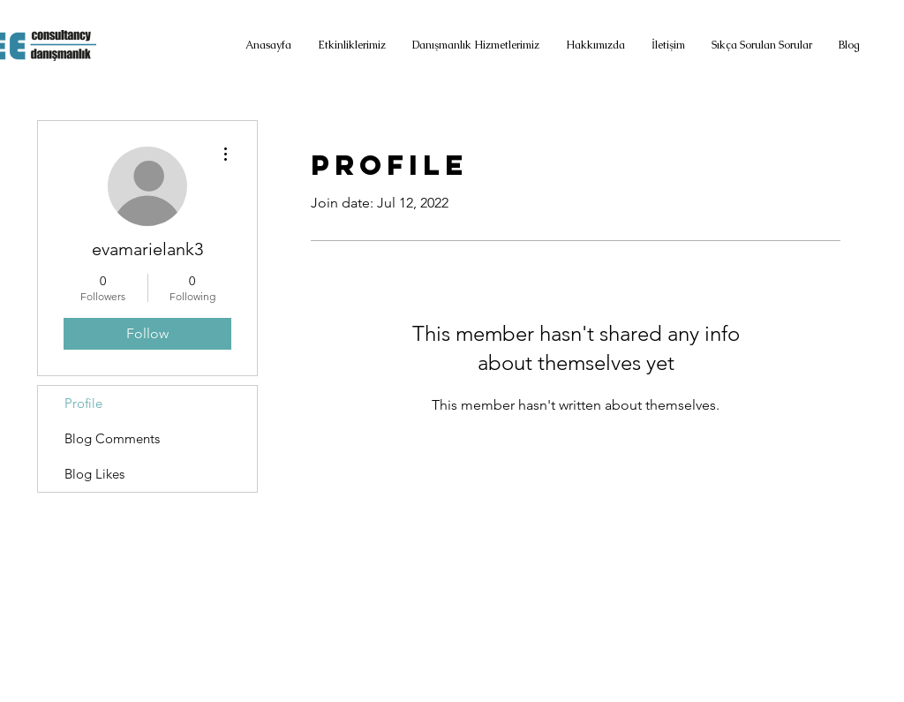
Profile (83, 403)
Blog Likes (94, 473)
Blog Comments (112, 438)
